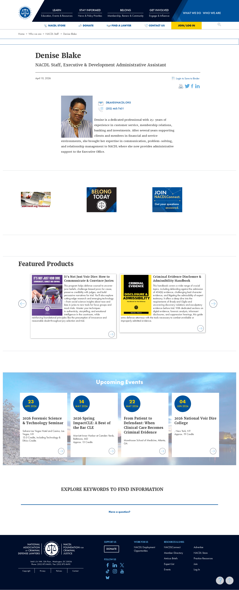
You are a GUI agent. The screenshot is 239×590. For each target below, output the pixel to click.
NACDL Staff (52, 34)
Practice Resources (203, 558)
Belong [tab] (125, 12)
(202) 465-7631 (111, 108)
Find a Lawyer (119, 25)
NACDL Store (54, 25)
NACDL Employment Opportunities (144, 548)
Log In (197, 569)
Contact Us (155, 25)
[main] (119, 267)
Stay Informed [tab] (90, 12)
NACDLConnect (172, 547)
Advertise (198, 547)
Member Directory (173, 553)
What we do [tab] (192, 13)
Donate (86, 25)
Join (196, 564)
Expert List (169, 564)
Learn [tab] (57, 12)
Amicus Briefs (171, 558)
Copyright (26, 571)
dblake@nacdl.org (114, 102)
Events (167, 569)
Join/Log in (186, 25)
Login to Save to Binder (185, 78)
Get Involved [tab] (159, 12)
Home (21, 34)
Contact (75, 571)
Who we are (35, 34)
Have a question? (119, 512)
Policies (59, 571)
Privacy (42, 571)
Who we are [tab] (212, 13)
